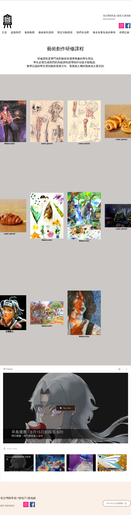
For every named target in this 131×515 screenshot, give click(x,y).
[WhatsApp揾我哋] (117, 503)
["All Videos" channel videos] (66, 465)
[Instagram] (121, 25)
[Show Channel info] (125, 369)
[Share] (119, 369)
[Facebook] (127, 25)
